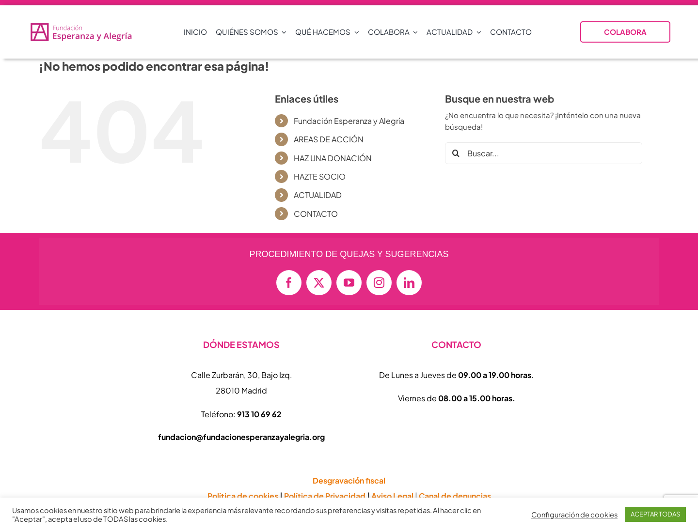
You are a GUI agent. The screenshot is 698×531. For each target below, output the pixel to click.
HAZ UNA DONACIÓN (333, 158)
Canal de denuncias (455, 496)
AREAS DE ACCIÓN (329, 139)
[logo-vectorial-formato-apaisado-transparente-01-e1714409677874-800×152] (81, 25)
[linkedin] (409, 282)
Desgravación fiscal (349, 480)
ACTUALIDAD (318, 195)
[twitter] (319, 282)
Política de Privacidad (324, 496)
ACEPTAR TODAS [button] (655, 514)
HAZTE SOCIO (320, 176)
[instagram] (379, 282)
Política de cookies (242, 496)
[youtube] (349, 282)
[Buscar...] (543, 153)
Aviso (392, 496)
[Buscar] (456, 153)
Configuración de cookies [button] (574, 514)
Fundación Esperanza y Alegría (349, 121)
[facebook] (288, 282)
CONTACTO (316, 214)
